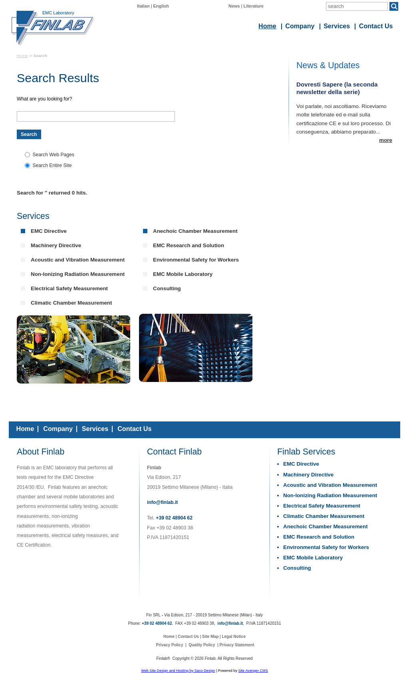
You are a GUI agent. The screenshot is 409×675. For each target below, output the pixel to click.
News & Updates (327, 65)
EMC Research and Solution (188, 245)
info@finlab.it (162, 502)
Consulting (167, 288)
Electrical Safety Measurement (69, 288)
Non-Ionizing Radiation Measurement (78, 274)
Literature (254, 6)
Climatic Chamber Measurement (71, 303)
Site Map (210, 636)
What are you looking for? (44, 99)
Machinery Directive (56, 245)
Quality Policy (202, 645)
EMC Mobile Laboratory (182, 274)
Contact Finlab (174, 452)
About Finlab (40, 452)
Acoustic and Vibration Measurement (78, 260)
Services (33, 216)
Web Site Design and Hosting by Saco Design (178, 671)
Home (22, 56)
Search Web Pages (53, 154)
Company (58, 428)
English (161, 6)
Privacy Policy (169, 645)
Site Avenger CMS (253, 671)
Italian (143, 6)
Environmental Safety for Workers (196, 260)
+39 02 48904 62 (174, 518)
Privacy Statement (236, 645)
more (385, 140)
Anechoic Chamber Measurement (195, 231)
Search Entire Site (51, 165)
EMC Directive (49, 231)
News (234, 6)
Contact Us (134, 428)
